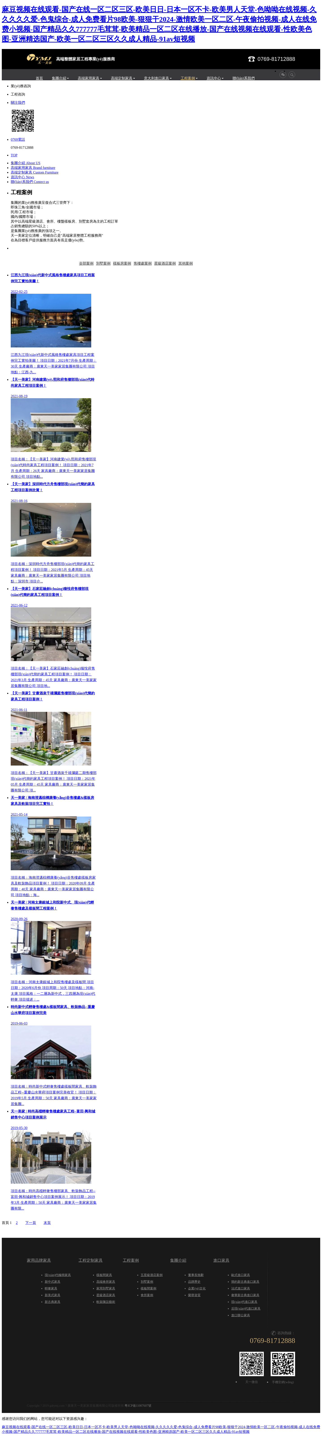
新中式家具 (52, 1281)
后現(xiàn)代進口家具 (246, 1308)
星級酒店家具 (105, 1295)
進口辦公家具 (240, 1315)
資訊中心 (214, 78)
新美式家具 (52, 1295)
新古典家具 (52, 1302)
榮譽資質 (194, 1295)
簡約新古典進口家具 (245, 1281)
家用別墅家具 (105, 1288)
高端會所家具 (105, 1281)
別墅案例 (103, 263)
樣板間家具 (104, 1275)
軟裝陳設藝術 (105, 1302)
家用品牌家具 (39, 1260)
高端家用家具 (88, 78)
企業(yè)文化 (197, 1288)
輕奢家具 (51, 1288)
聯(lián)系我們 (244, 78)
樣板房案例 (122, 263)
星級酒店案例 (165, 263)
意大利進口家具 (156, 78)
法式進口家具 (240, 1288)
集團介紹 (59, 78)
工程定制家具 (90, 1260)
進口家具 (221, 1260)
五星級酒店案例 (152, 1275)
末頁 (47, 1223)
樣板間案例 (148, 1288)
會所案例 (147, 1295)
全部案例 (86, 263)
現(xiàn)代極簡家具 (58, 1275)
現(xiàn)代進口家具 (244, 1302)
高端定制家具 (121, 78)
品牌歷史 (194, 1281)
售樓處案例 (143, 263)
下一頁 (30, 1223)
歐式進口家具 (240, 1275)
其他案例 (185, 263)
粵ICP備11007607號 (138, 1405)
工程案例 (188, 78)
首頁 (39, 78)
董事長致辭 (196, 1275)
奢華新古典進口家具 (245, 1295)
